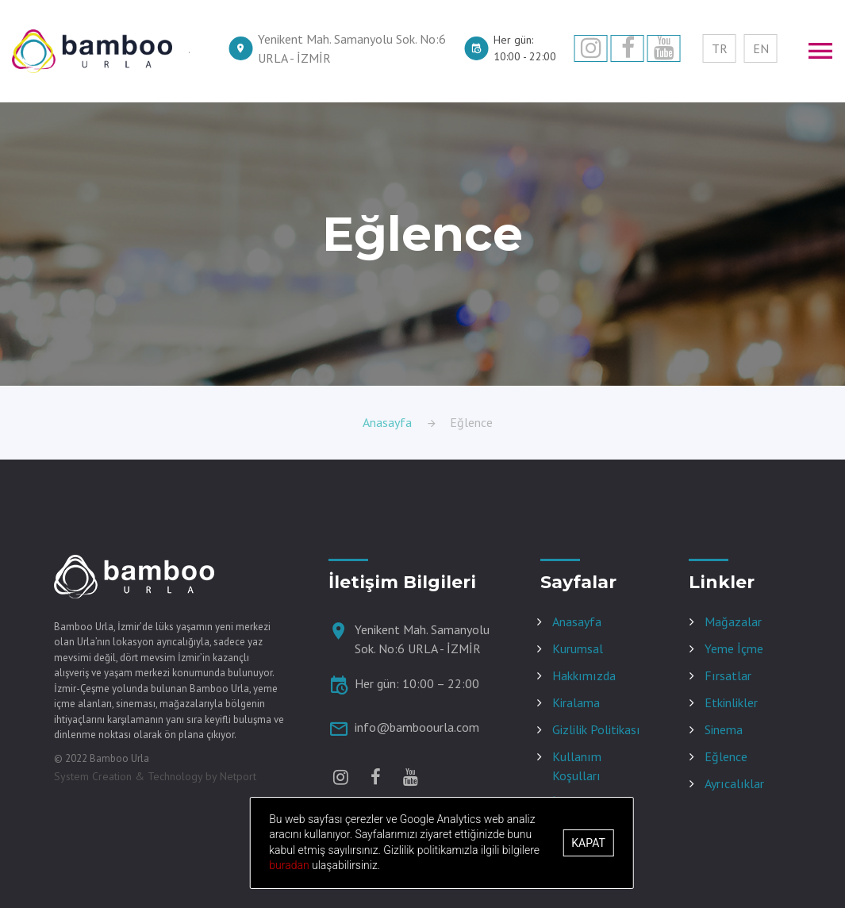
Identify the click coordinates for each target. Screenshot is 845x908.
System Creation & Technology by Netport (155, 776)
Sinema (724, 729)
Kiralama (576, 702)
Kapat (588, 843)
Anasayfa (387, 422)
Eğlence (726, 756)
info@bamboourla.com (417, 727)
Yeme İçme (734, 648)
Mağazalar (733, 621)
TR (720, 48)
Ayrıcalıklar (734, 783)
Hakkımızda (584, 675)
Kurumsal (577, 648)
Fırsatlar (728, 675)
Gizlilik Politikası (596, 729)
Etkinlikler (731, 702)
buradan (290, 865)
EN (761, 48)
